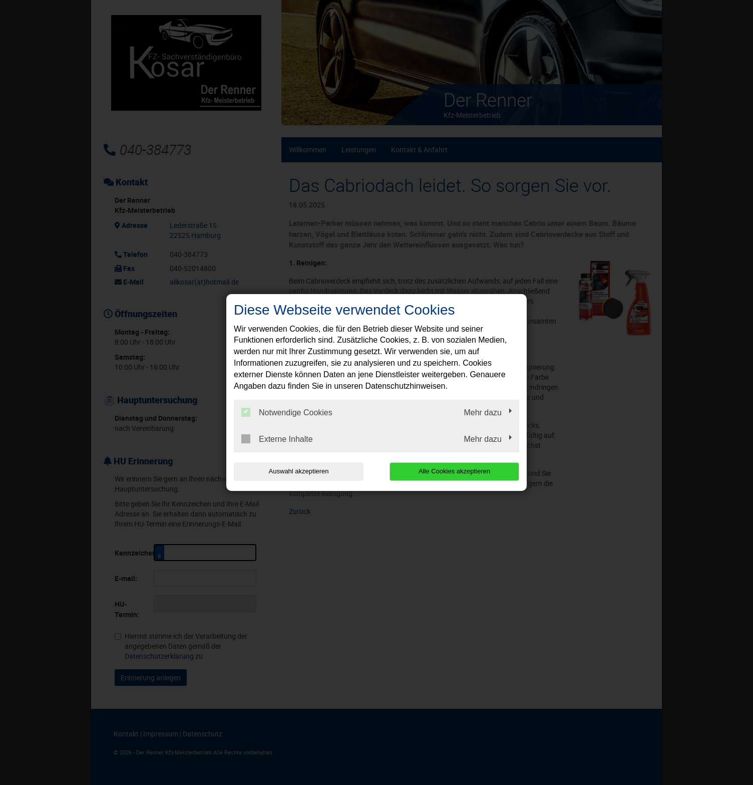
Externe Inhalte (277, 438)
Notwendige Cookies (286, 412)
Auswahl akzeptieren (298, 471)
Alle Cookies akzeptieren (455, 471)
